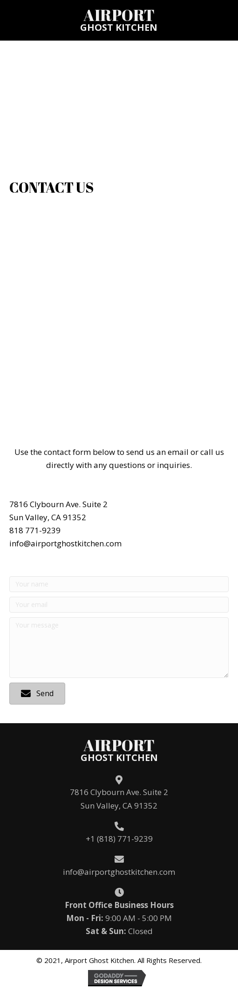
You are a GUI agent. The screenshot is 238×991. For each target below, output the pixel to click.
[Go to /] (119, 19)
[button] (37, 694)
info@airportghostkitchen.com (119, 871)
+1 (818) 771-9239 (119, 838)
